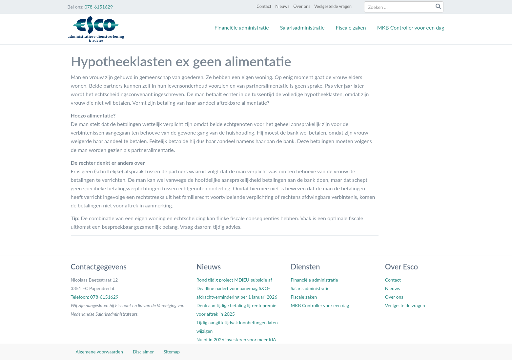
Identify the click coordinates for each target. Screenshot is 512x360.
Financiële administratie (242, 27)
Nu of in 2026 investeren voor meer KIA (236, 339)
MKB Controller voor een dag (410, 27)
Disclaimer (143, 351)
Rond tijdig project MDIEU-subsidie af (234, 280)
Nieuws (282, 6)
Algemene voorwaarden (99, 351)
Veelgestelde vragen (333, 6)
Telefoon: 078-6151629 (94, 297)
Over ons (301, 6)
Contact (263, 6)
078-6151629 (99, 7)
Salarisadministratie (302, 27)
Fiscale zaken (351, 27)
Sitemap (172, 351)
